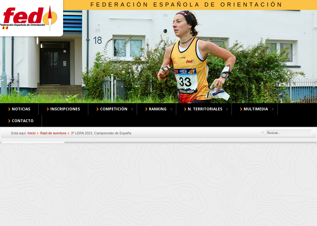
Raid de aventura (53, 133)
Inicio (32, 133)
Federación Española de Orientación (186, 5)
